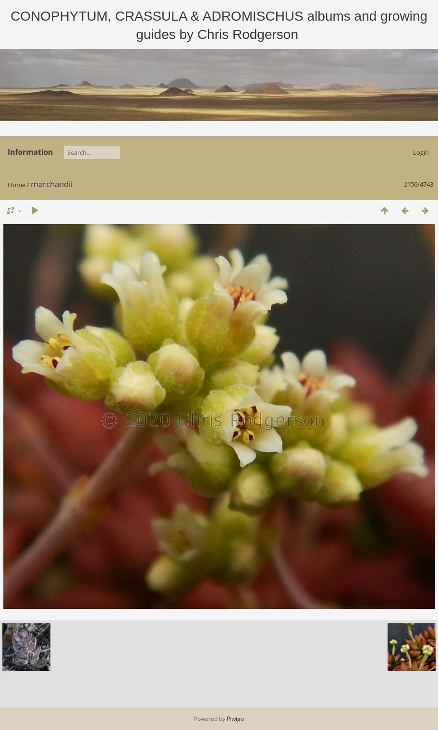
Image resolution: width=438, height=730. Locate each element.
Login (421, 152)
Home (16, 184)
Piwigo (235, 719)
